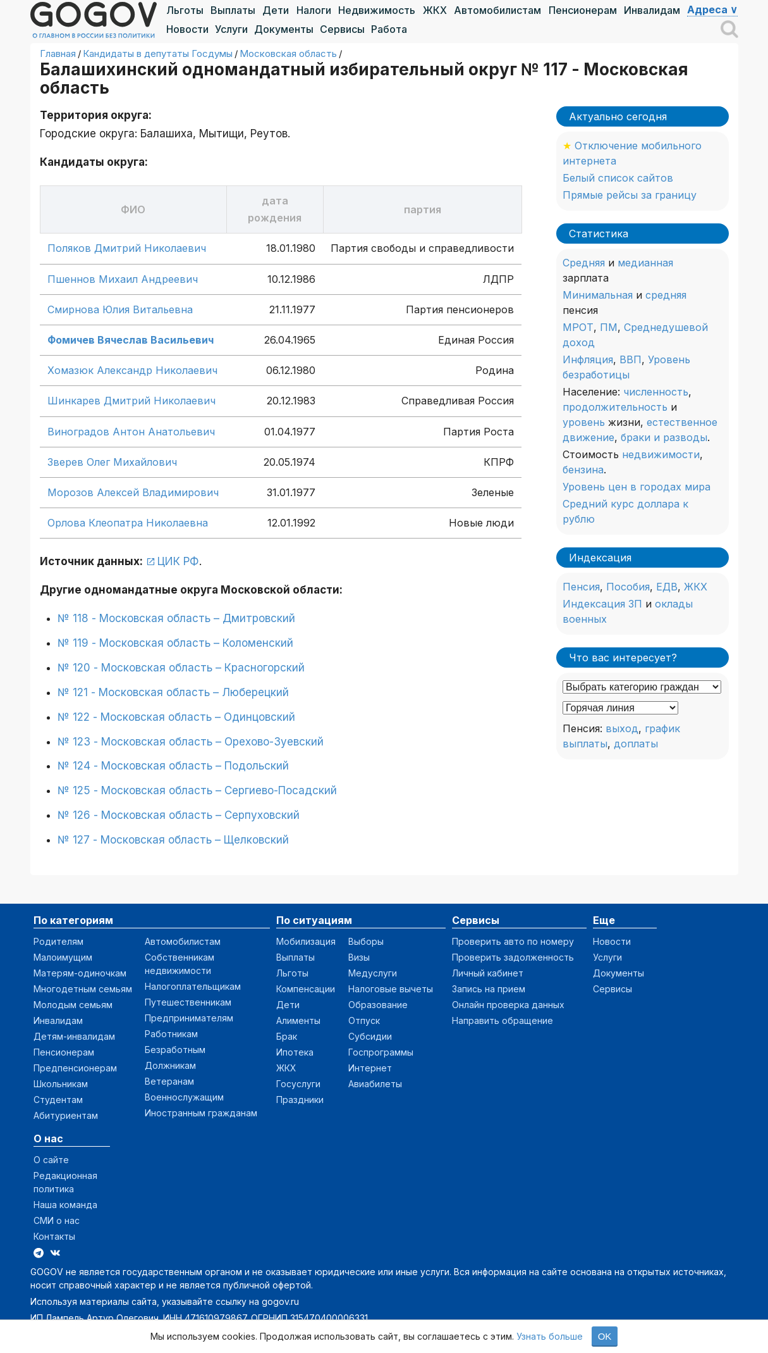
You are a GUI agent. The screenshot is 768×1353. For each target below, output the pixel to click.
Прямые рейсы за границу (630, 195)
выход (622, 728)
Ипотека (295, 1052)
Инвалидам (652, 10)
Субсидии (370, 1036)
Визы (359, 957)
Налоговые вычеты (390, 988)
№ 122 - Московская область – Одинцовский (176, 717)
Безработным (175, 1049)
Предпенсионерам (75, 1068)
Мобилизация (306, 941)
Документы (284, 29)
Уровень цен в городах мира (636, 486)
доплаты (636, 743)
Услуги (231, 29)
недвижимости (661, 454)
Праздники (300, 1099)
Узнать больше (549, 1336)
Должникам (170, 1065)
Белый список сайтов (618, 177)
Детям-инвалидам (74, 1036)
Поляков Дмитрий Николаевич (126, 248)
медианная (645, 262)
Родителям (58, 941)
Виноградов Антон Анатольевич (131, 431)
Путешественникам (188, 1002)
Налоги (313, 10)
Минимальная (598, 295)
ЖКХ (435, 10)
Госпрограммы (380, 1052)
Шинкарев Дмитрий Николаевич (131, 400)
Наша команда (65, 1204)
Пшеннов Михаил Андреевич (122, 279)
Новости (187, 29)
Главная (58, 53)
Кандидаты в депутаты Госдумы (158, 53)
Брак (286, 1036)
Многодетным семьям (83, 988)
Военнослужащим (184, 1097)
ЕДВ (667, 586)
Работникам (171, 1033)
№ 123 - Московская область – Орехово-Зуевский (191, 741)
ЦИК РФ (178, 561)
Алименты (298, 1020)
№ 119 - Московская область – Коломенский (175, 643)
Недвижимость (376, 10)
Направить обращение (502, 1020)
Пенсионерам (583, 10)
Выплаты (232, 10)
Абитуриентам (66, 1115)
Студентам (58, 1099)
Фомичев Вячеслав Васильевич (130, 340)
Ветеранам (169, 1081)
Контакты (54, 1236)
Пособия (628, 586)
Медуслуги (372, 973)
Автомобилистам (497, 10)
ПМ (609, 327)
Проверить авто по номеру (513, 941)
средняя (665, 295)
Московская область (288, 53)
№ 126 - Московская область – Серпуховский (179, 815)
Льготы (185, 10)
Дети (275, 10)
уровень (584, 422)
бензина (583, 469)
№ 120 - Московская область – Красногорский (181, 667)
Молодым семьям (73, 1004)
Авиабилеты (375, 1083)
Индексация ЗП (602, 603)
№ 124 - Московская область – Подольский (173, 765)
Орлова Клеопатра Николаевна (127, 522)
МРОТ (578, 327)
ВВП (630, 359)
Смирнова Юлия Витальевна (120, 309)
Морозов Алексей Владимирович (133, 492)
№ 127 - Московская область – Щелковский (173, 839)
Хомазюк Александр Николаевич (132, 370)
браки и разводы (664, 437)
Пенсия (581, 586)
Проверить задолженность (513, 957)
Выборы (366, 941)
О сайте (51, 1159)
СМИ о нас (57, 1220)
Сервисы (342, 29)
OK (605, 1336)
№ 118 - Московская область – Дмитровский (176, 618)
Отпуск (364, 1020)
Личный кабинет (487, 973)
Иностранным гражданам (201, 1112)
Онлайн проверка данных (508, 1004)
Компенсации (305, 988)
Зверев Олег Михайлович (112, 462)
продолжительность (615, 407)
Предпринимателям (189, 1018)
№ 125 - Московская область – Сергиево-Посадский (197, 790)
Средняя (584, 262)
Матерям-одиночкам (80, 973)
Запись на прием (488, 988)
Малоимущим (63, 957)
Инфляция (588, 359)
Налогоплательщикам (193, 986)
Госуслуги (298, 1083)
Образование (378, 1004)
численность (655, 391)
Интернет (370, 1068)
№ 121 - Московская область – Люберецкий (173, 692)
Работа (389, 29)
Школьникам (61, 1083)
